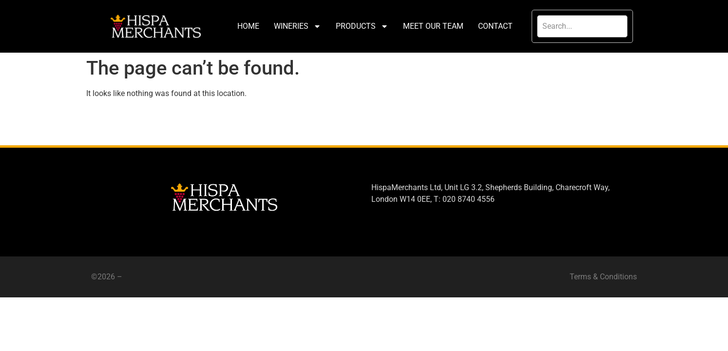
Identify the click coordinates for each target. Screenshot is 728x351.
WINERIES (297, 26)
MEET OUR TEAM (433, 26)
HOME (248, 26)
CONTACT (495, 26)
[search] (582, 26)
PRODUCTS (362, 26)
